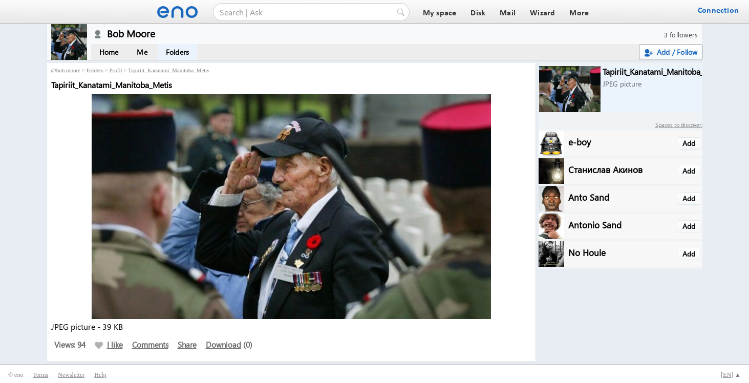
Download (223, 344)
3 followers (681, 34)
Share (187, 344)
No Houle (587, 252)
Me (142, 52)
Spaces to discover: (678, 125)
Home (109, 52)
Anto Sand (588, 197)
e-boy (579, 141)
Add (689, 143)
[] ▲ (731, 374)
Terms (40, 374)
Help (100, 374)
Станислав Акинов (605, 169)
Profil (115, 70)
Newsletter (71, 374)
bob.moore (68, 70)
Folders (177, 52)
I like (109, 344)
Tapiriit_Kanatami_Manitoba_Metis (168, 70)
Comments (150, 344)
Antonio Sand (595, 224)
